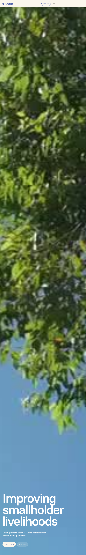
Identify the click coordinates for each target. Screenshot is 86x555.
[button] (54, 3)
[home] (7, 3)
